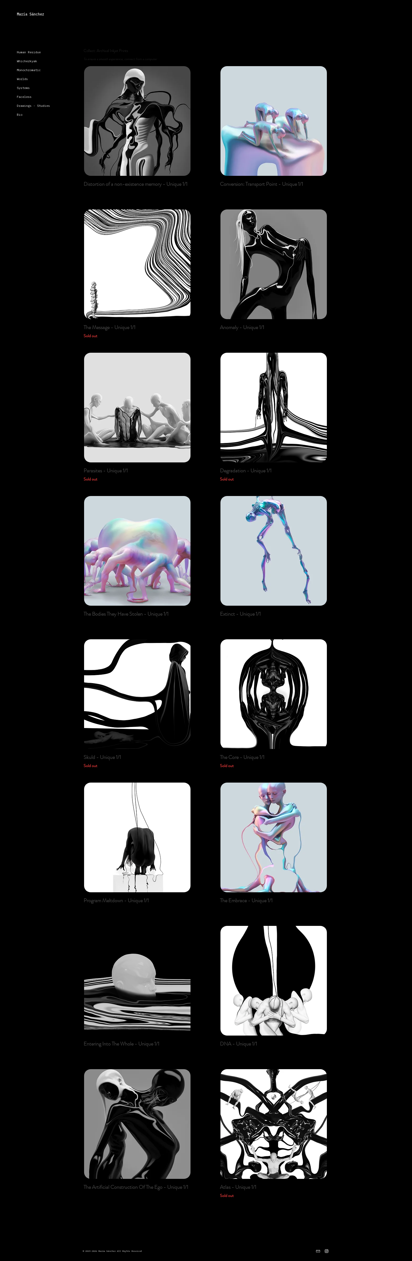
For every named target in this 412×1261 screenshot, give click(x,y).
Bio (19, 115)
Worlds (22, 79)
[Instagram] (326, 1251)
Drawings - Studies (33, 106)
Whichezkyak (27, 61)
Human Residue (29, 52)
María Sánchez (30, 14)
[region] (137, 121)
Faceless (24, 97)
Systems (23, 88)
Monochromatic (29, 70)
